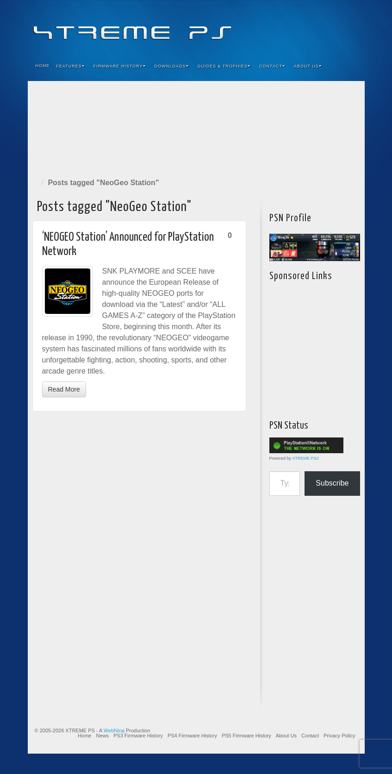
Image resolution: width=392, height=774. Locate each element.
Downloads (172, 66)
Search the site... (352, 66)
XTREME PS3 (305, 458)
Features (70, 66)
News (102, 735)
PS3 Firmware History (138, 735)
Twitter (326, 26)
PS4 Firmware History (192, 735)
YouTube (339, 26)
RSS (351, 26)
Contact (272, 66)
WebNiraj (114, 730)
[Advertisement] (196, 127)
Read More (64, 389)
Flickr (314, 26)
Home (43, 65)
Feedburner (301, 26)
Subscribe (332, 483)
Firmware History (119, 66)
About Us (308, 66)
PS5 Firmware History (246, 735)
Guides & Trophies (224, 66)
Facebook (289, 26)
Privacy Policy (339, 735)
